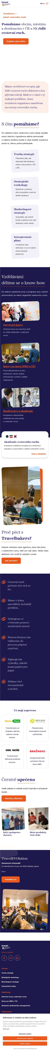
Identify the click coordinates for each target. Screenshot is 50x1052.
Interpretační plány (9, 986)
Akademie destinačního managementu (16, 1006)
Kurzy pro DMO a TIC (10, 1001)
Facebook (4, 958)
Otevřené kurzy (13, 324)
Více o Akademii (38, 453)
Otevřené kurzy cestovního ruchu (14, 997)
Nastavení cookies (25, 1034)
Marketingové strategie (10, 982)
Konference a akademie (18, 411)
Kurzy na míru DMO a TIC (19, 366)
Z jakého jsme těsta (16, 41)
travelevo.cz (10, 879)
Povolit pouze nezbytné (25, 1038)
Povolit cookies (25, 1044)
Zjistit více (6, 1029)
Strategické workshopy (10, 977)
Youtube (11, 958)
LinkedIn (17, 958)
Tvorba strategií (7, 973)
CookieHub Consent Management (28, 1048)
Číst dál (25, 161)
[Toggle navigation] (43, 3)
